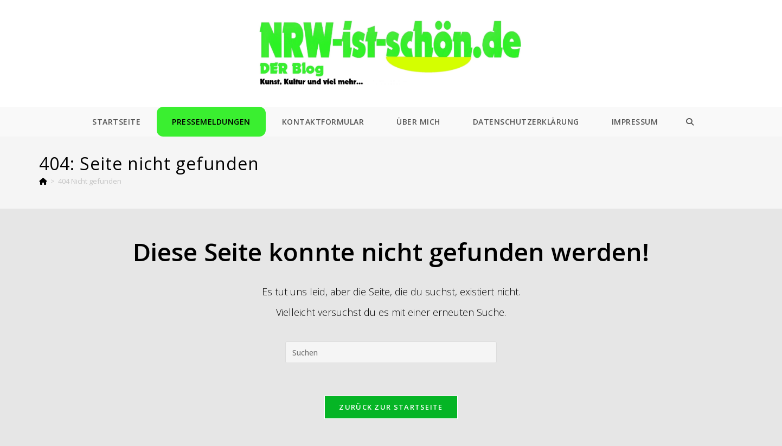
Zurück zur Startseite (391, 407)
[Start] (43, 181)
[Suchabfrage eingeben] (391, 352)
